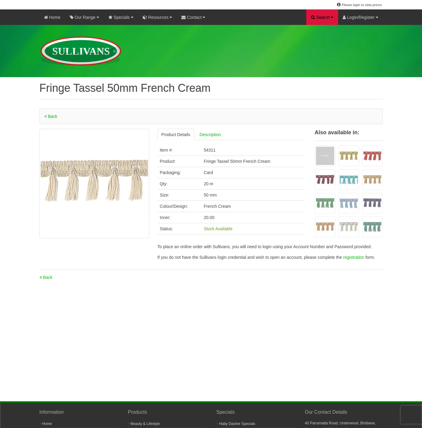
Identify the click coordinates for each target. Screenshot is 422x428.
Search (322, 17)
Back (50, 116)
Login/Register (360, 17)
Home (52, 17)
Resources (157, 17)
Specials (120, 17)
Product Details (175, 134)
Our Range (84, 17)
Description (210, 134)
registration (354, 257)
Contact (193, 17)
